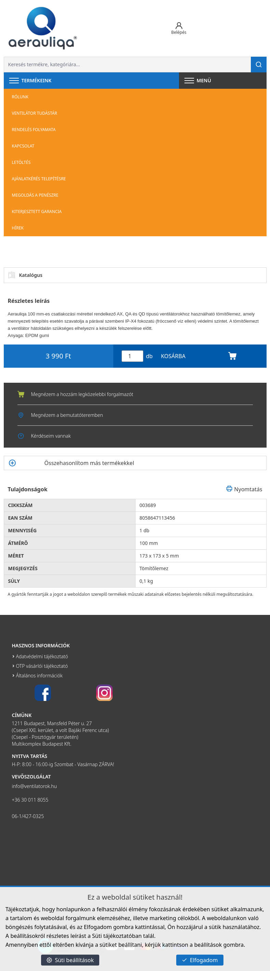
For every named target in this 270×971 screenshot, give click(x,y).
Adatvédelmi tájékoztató (42, 656)
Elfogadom (200, 960)
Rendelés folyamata (34, 129)
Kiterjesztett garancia (37, 211)
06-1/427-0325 (28, 816)
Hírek (18, 228)
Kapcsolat (23, 146)
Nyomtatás (244, 489)
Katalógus (25, 275)
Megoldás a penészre (35, 195)
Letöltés (21, 162)
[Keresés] (259, 64)
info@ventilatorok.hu (34, 786)
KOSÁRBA (198, 356)
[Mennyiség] (132, 356)
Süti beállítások (70, 960)
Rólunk (20, 97)
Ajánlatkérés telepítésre (39, 179)
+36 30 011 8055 (30, 800)
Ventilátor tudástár (34, 113)
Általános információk (39, 675)
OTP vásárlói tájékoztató (42, 666)
